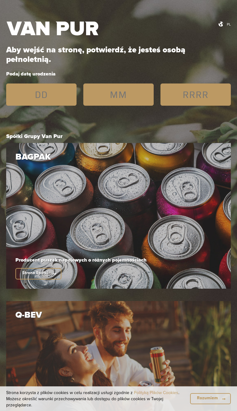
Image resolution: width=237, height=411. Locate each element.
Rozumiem (207, 398)
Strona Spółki (35, 272)
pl (229, 24)
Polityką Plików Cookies (156, 392)
